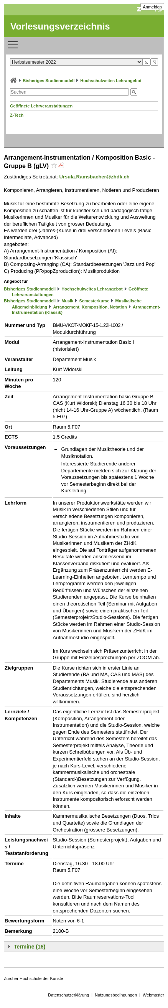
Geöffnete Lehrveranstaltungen (41, 106)
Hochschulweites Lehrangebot (111, 80)
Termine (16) (29, 947)
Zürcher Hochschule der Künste (33, 978)
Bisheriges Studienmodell (48, 80)
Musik (67, 301)
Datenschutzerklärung (68, 995)
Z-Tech (16, 115)
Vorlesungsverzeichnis (60, 26)
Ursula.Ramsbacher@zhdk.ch (94, 177)
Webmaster (153, 995)
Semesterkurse (94, 301)
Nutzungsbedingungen (116, 995)
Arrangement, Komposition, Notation (90, 307)
